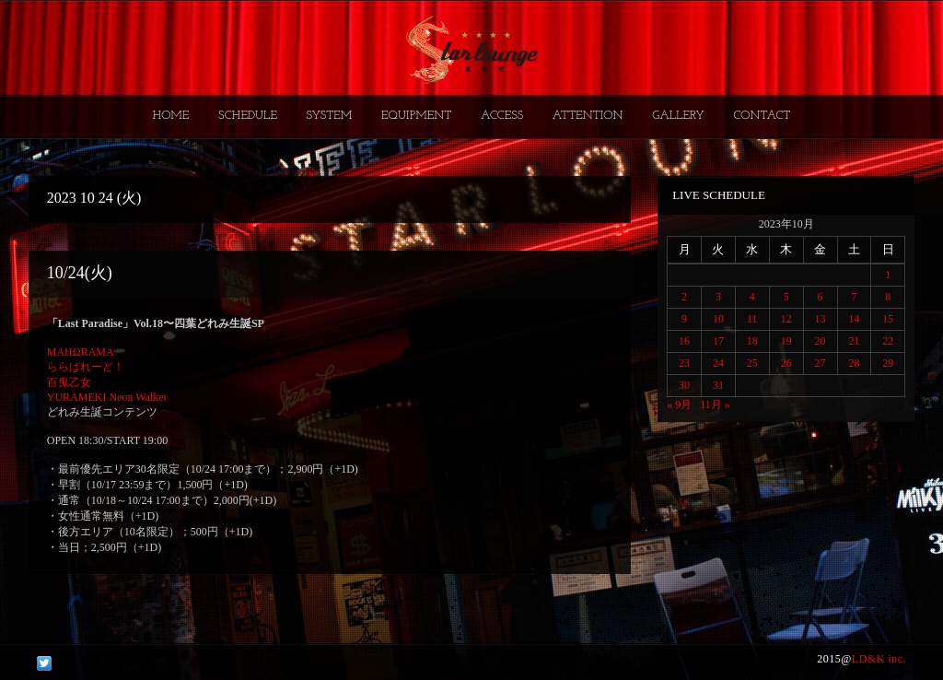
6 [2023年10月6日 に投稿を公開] (820, 296)
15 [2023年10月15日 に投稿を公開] (887, 318)
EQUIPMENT (416, 116)
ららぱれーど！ (85, 366)
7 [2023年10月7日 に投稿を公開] (853, 296)
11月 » (715, 404)
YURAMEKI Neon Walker (107, 397)
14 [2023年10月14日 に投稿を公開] (853, 318)
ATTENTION (588, 116)
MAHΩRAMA (80, 352)
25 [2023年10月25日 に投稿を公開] (752, 363)
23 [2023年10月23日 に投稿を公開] (684, 363)
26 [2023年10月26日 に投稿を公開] (786, 363)
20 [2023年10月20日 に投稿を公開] (820, 340)
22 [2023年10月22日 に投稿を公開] (887, 340)
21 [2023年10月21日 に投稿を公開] (853, 340)
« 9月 (679, 404)
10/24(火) (79, 273)
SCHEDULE (247, 116)
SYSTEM (330, 116)
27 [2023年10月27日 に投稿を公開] (820, 363)
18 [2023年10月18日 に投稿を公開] (752, 340)
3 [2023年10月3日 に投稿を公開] (718, 296)
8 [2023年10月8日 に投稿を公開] (888, 296)
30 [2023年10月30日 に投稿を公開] (684, 385)
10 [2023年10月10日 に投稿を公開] (718, 318)
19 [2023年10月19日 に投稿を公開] (786, 340)
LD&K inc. (879, 658)
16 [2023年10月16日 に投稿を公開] (684, 340)
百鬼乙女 (69, 382)
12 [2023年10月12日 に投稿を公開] (786, 318)
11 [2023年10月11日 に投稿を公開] (752, 318)
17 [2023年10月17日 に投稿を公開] (718, 340)
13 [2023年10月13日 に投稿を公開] (820, 318)
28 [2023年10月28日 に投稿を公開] (853, 363)
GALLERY (678, 116)
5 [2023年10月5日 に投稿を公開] (786, 296)
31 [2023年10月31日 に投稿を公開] (718, 385)
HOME (171, 116)
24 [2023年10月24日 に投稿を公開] (718, 363)
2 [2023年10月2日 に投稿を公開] (684, 296)
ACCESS (502, 116)
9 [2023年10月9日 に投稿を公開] (684, 318)
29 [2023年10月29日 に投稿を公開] (887, 363)
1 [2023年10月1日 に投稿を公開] (888, 274)
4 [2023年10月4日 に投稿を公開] (752, 296)
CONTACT (761, 116)
